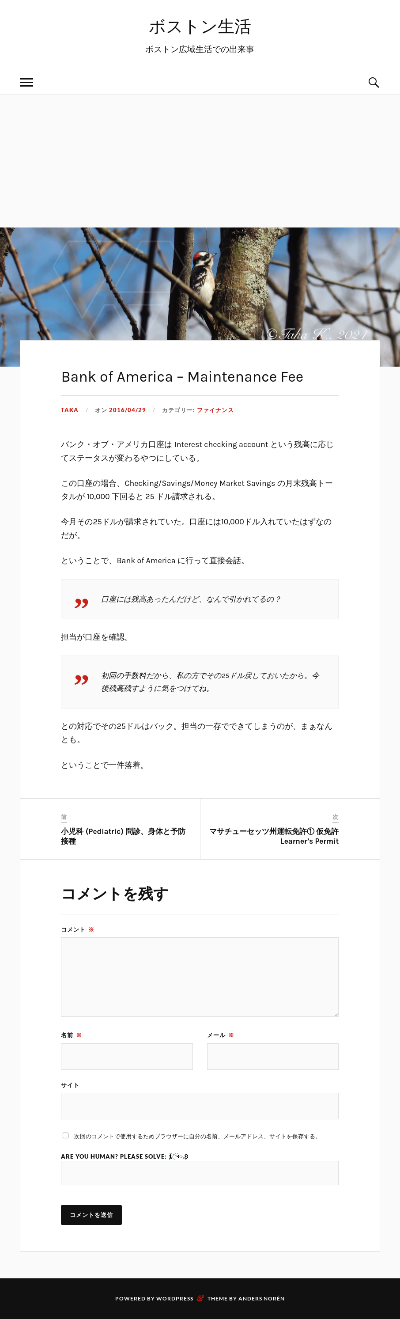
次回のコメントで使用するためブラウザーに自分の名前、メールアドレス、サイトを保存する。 (197, 1136)
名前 (71, 1035)
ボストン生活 (200, 27)
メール (220, 1035)
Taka (70, 409)
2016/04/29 (127, 409)
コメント (77, 929)
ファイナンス (215, 409)
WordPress (174, 1298)
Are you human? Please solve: (200, 1169)
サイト (70, 1084)
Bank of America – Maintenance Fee (182, 377)
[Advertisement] (200, 161)
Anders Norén (261, 1298)
